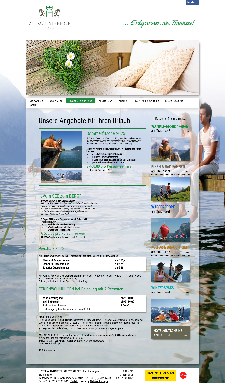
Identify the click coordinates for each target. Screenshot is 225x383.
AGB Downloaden (47, 350)
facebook (192, 2)
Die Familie (36, 100)
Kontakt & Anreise (147, 100)
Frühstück (105, 100)
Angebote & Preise (80, 100)
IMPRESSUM (126, 374)
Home (33, 105)
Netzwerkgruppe (99, 381)
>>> (187, 131)
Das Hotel (55, 100)
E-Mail (74, 381)
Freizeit (124, 100)
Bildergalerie (174, 100)
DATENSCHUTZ (124, 378)
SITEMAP (128, 371)
